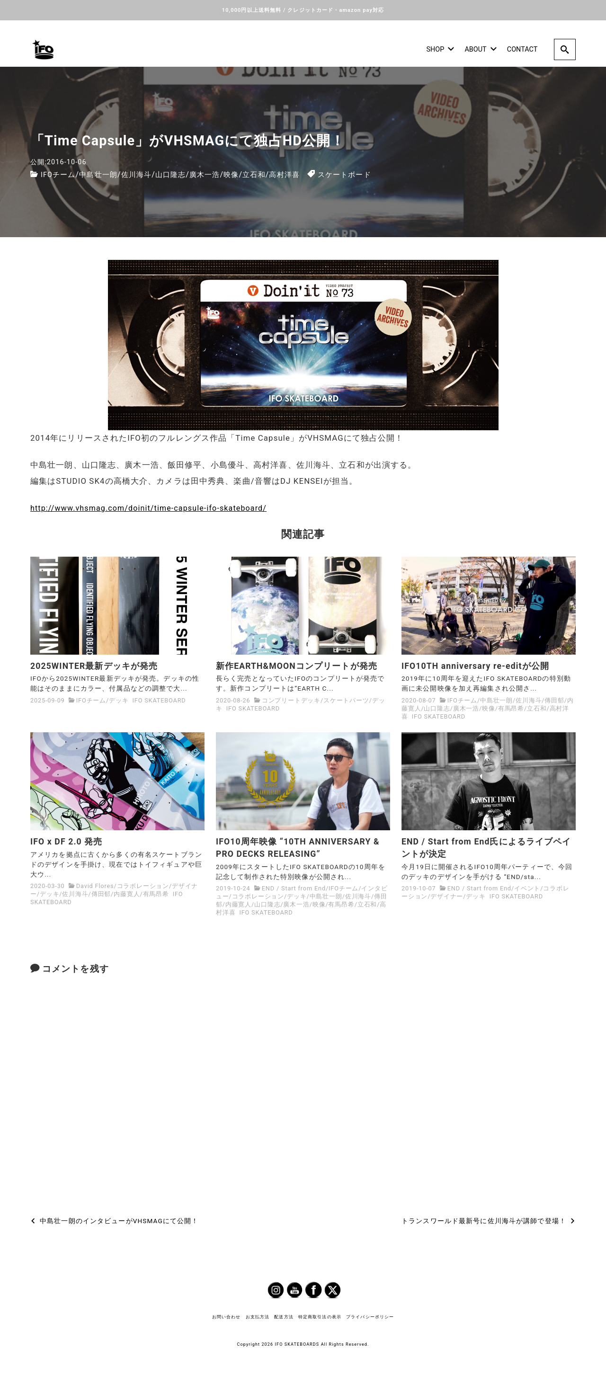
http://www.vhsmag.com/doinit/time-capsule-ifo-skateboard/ (153, 507)
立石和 (266, 173)
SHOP (440, 48)
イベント (527, 888)
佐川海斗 (142, 173)
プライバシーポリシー (370, 1316)
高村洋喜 (298, 173)
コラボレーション (143, 885)
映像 (242, 173)
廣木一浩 (214, 173)
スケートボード (360, 173)
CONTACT (522, 48)
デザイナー (446, 896)
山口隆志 (178, 173)
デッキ (118, 699)
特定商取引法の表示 (319, 1316)
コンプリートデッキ (291, 699)
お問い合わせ (226, 1316)
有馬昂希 (511, 707)
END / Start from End (294, 888)
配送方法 (283, 1316)
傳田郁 (554, 699)
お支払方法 (258, 1316)
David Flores (95, 885)
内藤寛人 (127, 893)
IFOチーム (59, 173)
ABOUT (480, 48)
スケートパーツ (346, 699)
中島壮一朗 (102, 173)
